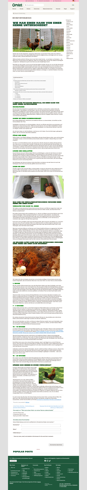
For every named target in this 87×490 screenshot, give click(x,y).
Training (68, 48)
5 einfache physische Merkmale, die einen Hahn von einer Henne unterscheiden (29, 80)
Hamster (68, 29)
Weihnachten (69, 52)
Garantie (24, 475)
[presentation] (21, 441)
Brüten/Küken (69, 24)
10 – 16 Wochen (17, 96)
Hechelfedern (17, 82)
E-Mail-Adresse (17, 432)
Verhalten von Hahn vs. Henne (20, 90)
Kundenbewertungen (15, 470)
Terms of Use (47, 483)
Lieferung (24, 471)
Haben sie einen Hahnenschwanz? (21, 83)
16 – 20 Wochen (18, 97)
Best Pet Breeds (47, 465)
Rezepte (68, 45)
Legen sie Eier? (17, 87)
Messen (68, 42)
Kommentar (16, 424)
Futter (67, 26)
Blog (35, 472)
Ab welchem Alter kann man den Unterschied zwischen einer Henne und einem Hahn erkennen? (32, 91)
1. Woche (16, 93)
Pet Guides (58, 465)
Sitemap (46, 485)
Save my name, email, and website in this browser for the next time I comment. (33, 436)
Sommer (68, 47)
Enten (46, 469)
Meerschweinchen (70, 40)
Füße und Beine (17, 84)
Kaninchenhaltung (61, 477)
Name (15, 429)
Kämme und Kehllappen (19, 86)
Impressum (13, 475)
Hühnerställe (69, 34)
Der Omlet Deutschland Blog (21, 18)
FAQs (23, 470)
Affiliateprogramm (38, 475)
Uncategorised (69, 50)
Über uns (13, 467)
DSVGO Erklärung (15, 473)
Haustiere (68, 31)
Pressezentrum (14, 472)
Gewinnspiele (69, 28)
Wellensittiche (69, 53)
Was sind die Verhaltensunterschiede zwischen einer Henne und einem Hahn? (29, 89)
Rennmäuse (71, 469)
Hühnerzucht (60, 473)
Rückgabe (24, 473)
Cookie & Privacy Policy (48, 484)
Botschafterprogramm (39, 469)
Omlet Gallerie (37, 473)
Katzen (68, 39)
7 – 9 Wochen (17, 94)
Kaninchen (68, 37)
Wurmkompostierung (73, 472)
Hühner (27, 402)
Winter (68, 55)
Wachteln (71, 470)
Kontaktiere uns (26, 468)
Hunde (67, 36)
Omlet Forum (37, 470)
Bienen (46, 467)
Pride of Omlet (69, 44)
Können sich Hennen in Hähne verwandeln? (22, 98)
